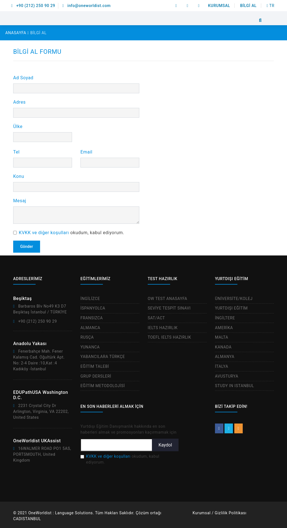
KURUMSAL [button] (219, 5)
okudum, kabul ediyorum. (71, 232)
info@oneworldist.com (87, 5)
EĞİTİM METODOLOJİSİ (102, 385)
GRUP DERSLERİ (95, 376)
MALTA (221, 337)
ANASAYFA (17, 33)
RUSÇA (87, 337)
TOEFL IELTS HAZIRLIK (169, 337)
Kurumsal (201, 513)
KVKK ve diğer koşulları (44, 232)
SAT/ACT (156, 318)
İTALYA (221, 366)
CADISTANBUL (27, 519)
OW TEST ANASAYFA (167, 298)
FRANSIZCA (91, 318)
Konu (18, 176)
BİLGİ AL (248, 5)
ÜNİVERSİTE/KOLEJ (234, 298)
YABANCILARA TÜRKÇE (102, 356)
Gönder (26, 246)
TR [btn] (270, 5)
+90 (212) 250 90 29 (33, 5)
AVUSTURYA (226, 376)
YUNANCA (90, 347)
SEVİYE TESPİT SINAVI (169, 308)
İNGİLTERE (225, 318)
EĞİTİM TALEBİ (94, 366)
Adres (19, 102)
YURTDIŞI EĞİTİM (231, 308)
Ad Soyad (23, 77)
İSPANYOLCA (92, 308)
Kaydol (165, 445)
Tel (16, 152)
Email (86, 152)
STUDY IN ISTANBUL (234, 385)
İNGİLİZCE (90, 298)
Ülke (17, 126)
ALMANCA (90, 327)
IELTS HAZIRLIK (163, 327)
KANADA (223, 347)
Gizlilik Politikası (230, 513)
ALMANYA (224, 356)
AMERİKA (224, 327)
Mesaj (19, 200)
